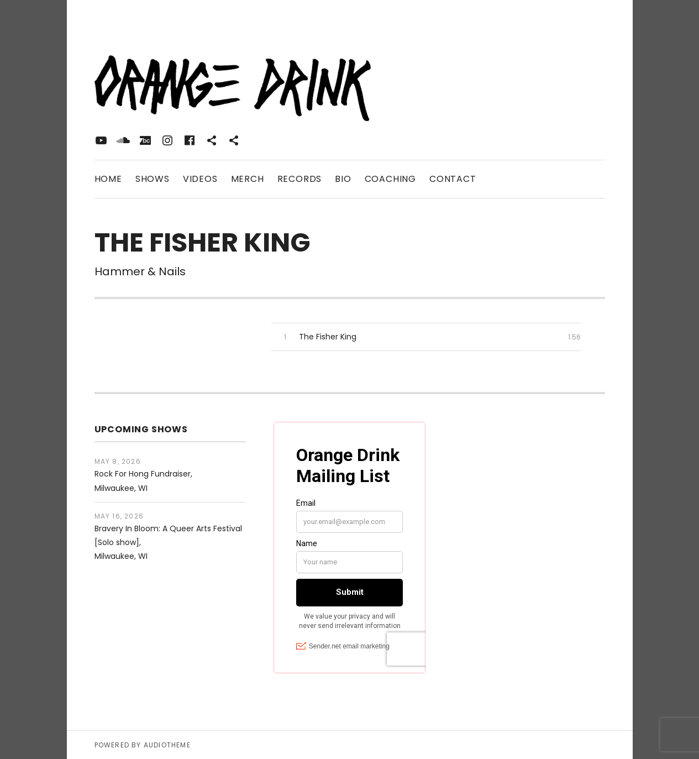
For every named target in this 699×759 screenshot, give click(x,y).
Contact (452, 178)
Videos (200, 178)
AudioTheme (167, 745)
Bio (343, 178)
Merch (247, 178)
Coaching (390, 178)
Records (299, 178)
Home (108, 178)
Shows (152, 178)
